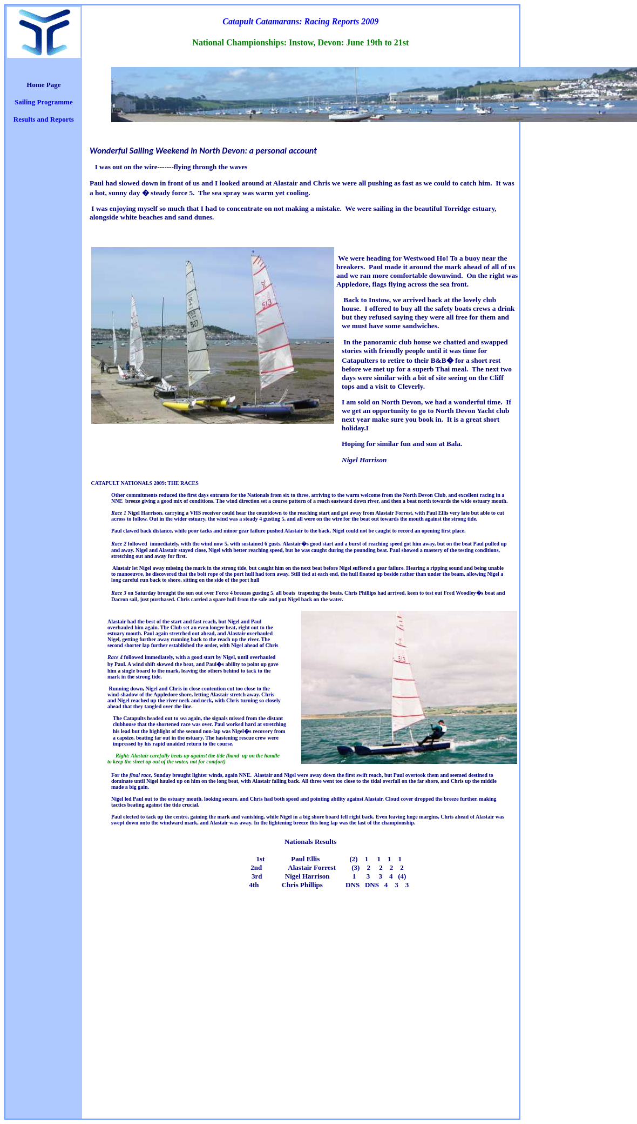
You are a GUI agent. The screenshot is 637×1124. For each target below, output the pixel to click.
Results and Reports (43, 119)
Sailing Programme (44, 102)
